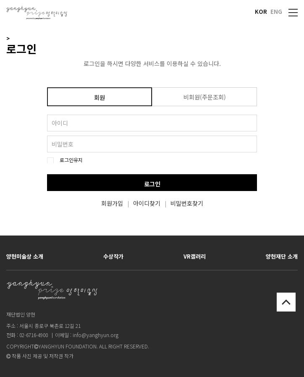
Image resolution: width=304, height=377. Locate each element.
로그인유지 (71, 160)
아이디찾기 (146, 203)
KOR (261, 12)
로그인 (152, 184)
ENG (276, 12)
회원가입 (112, 203)
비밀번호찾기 (186, 203)
